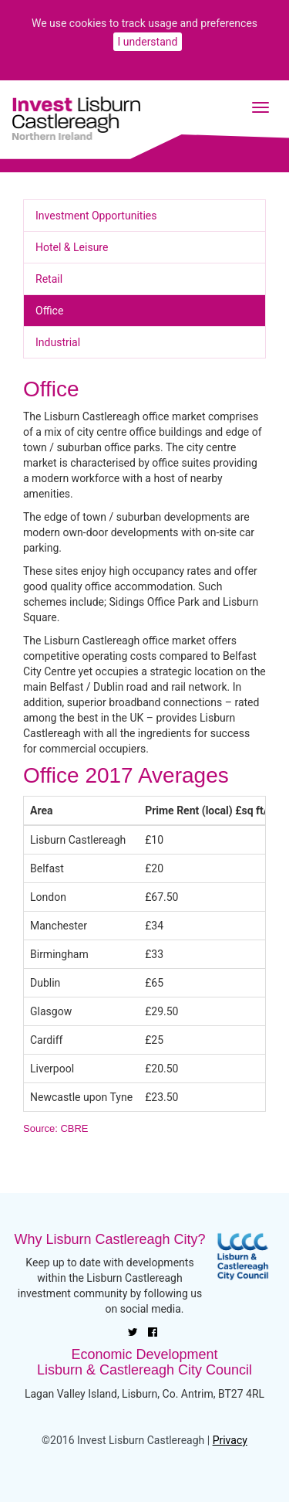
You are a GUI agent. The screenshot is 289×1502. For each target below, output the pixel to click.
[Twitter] (133, 1332)
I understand (148, 42)
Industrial (57, 342)
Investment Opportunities (95, 215)
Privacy (230, 1440)
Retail (48, 279)
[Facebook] (152, 1332)
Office (49, 310)
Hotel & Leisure (71, 247)
